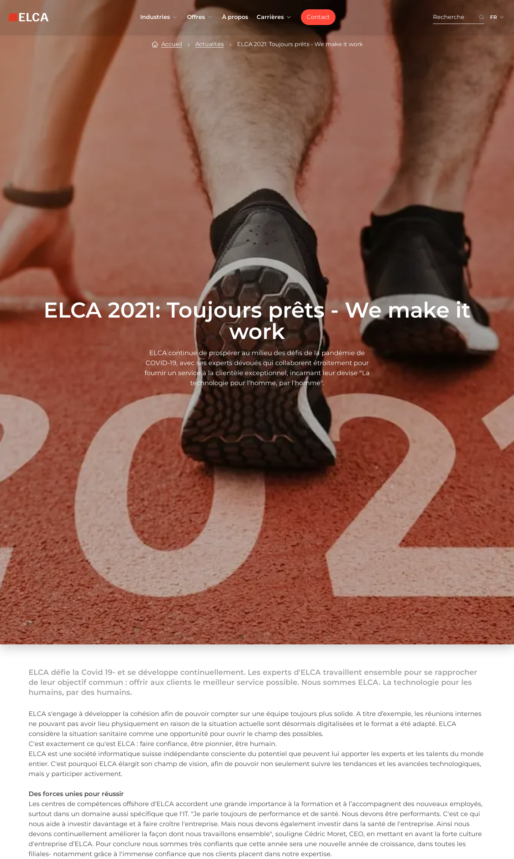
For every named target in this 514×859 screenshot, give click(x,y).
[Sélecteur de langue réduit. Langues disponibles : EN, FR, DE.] (497, 17)
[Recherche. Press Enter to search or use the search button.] (456, 17)
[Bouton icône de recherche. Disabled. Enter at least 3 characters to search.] (481, 17)
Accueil (171, 44)
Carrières (274, 17)
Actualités (209, 44)
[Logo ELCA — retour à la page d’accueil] (28, 17)
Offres (200, 17)
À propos (235, 17)
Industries (159, 17)
